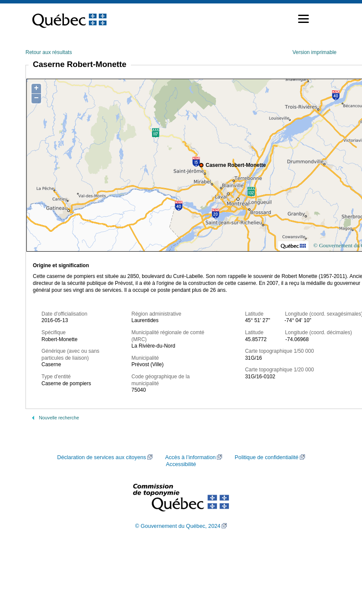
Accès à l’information (190, 457)
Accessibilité (181, 464)
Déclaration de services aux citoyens (101, 457)
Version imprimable (314, 52)
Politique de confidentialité (266, 457)
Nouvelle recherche (59, 417)
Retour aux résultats (48, 52)
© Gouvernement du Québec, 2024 (178, 526)
